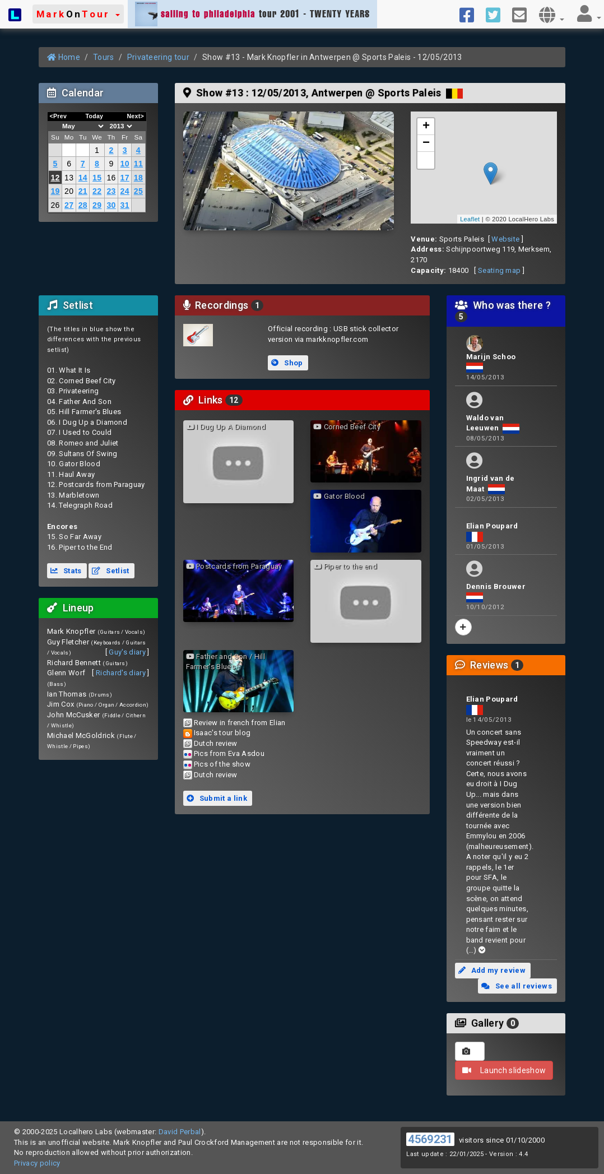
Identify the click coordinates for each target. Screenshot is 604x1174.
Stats (66, 571)
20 (68, 191)
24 (124, 191)
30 (110, 205)
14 (82, 177)
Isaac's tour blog (222, 732)
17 (124, 177)
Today (94, 116)
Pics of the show (222, 764)
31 (124, 205)
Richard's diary (121, 673)
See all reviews (516, 986)
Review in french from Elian (240, 722)
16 (110, 177)
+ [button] (426, 126)
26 (54, 205)
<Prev (58, 116)
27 (68, 205)
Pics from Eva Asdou (229, 753)
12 (54, 177)
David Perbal (180, 1131)
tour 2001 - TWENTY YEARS (252, 14)
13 (68, 177)
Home (63, 57)
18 (138, 177)
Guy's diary (127, 652)
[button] (78, 14)
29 (96, 205)
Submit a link (217, 798)
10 (124, 163)
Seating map (499, 270)
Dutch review (216, 743)
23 (110, 191)
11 (138, 163)
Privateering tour (158, 57)
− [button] (426, 143)
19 (54, 191)
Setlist (110, 571)
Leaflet (470, 219)
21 (82, 191)
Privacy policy (37, 1163)
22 (96, 191)
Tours (103, 57)
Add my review (492, 970)
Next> (135, 116)
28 (82, 205)
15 (96, 177)
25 (138, 191)
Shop (287, 363)
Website (505, 239)
